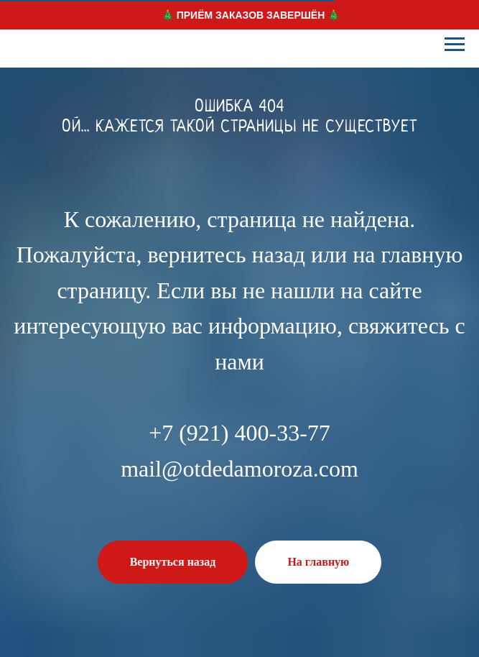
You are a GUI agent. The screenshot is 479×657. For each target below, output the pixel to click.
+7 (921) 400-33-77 (239, 433)
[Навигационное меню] (455, 44)
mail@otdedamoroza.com (239, 469)
